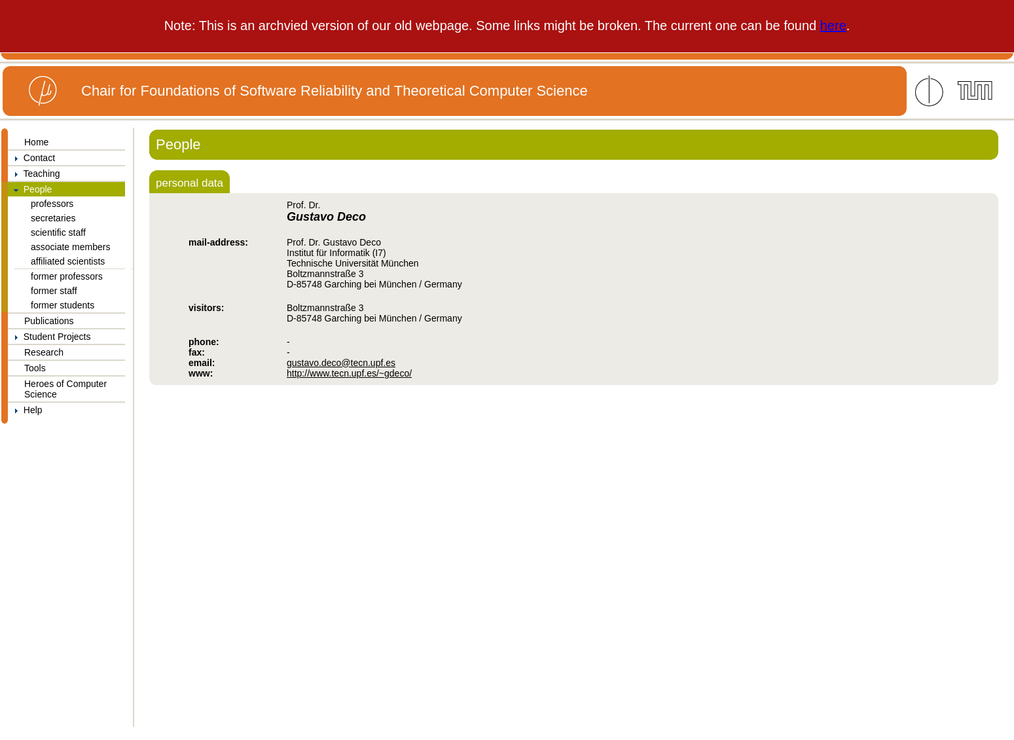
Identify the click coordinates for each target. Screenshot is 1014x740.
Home (36, 142)
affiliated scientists (68, 261)
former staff (54, 291)
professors (52, 203)
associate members (70, 247)
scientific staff (58, 232)
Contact (31, 158)
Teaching (34, 173)
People (30, 189)
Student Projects (49, 336)
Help (25, 410)
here (833, 25)
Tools (35, 368)
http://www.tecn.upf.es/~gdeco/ (349, 373)
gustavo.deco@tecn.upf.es (341, 363)
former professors (67, 276)
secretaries (53, 218)
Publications (49, 321)
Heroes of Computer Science (65, 389)
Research (43, 352)
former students (62, 305)
